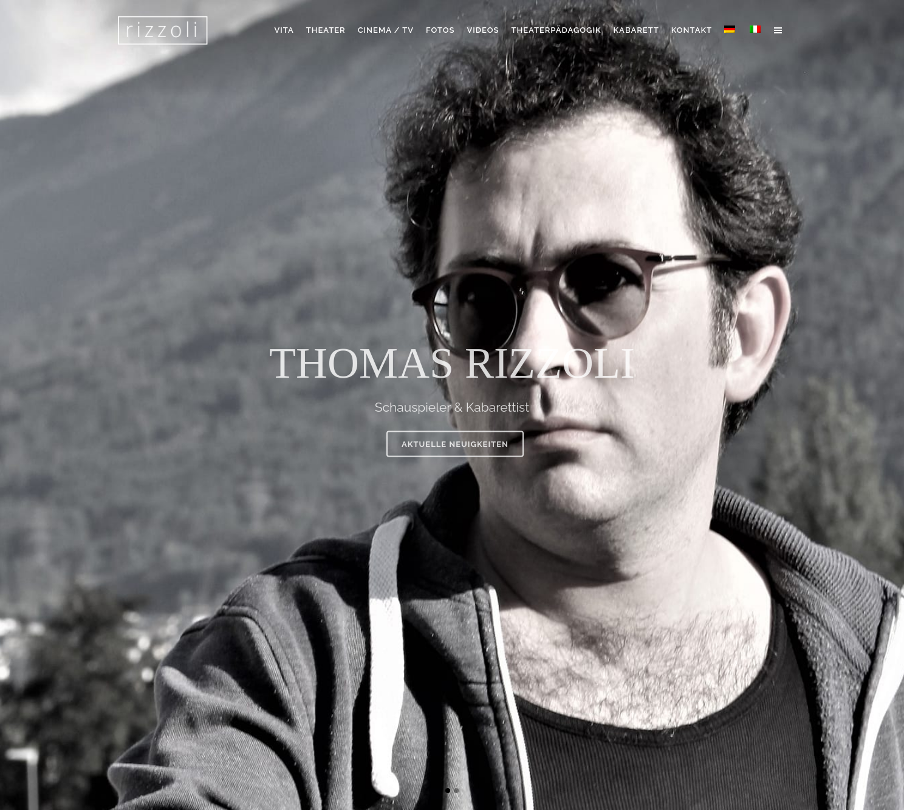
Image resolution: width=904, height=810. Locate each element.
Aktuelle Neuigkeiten (455, 455)
